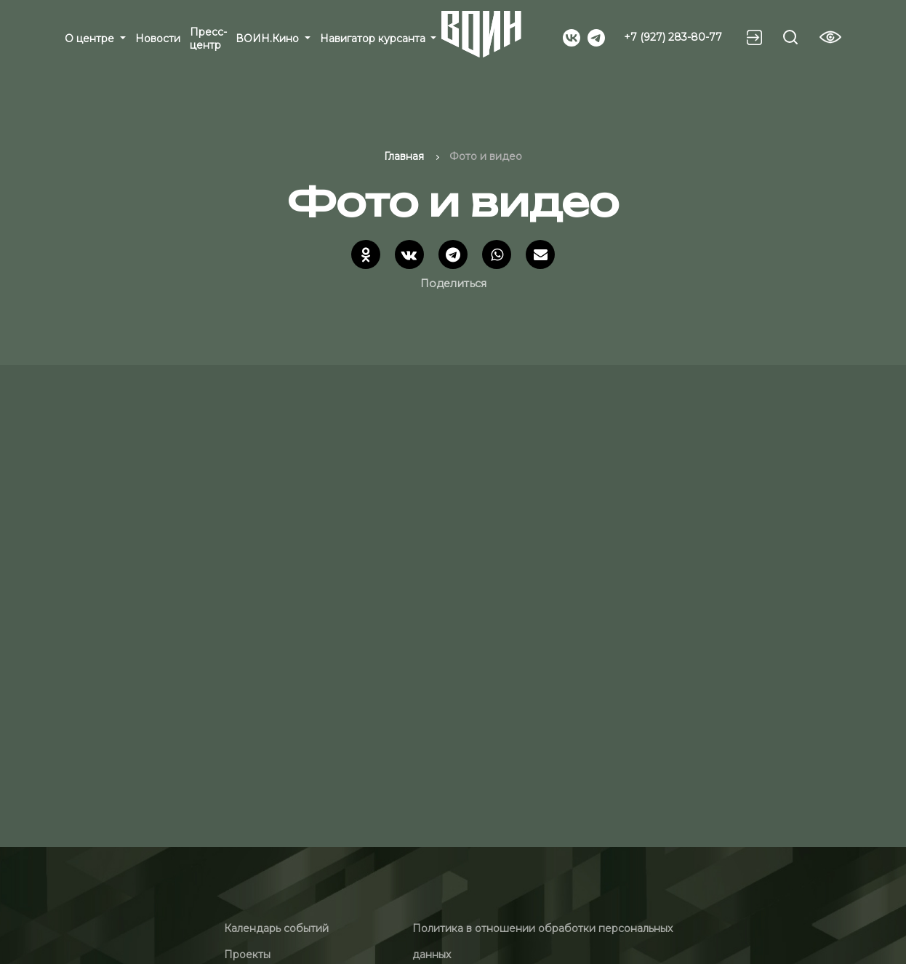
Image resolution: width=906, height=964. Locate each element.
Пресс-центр (208, 38)
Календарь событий (276, 928)
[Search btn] (790, 37)
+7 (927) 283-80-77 (673, 37)
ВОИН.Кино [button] (269, 38)
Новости (157, 38)
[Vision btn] (830, 37)
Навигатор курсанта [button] (374, 38)
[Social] (571, 36)
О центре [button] (91, 38)
